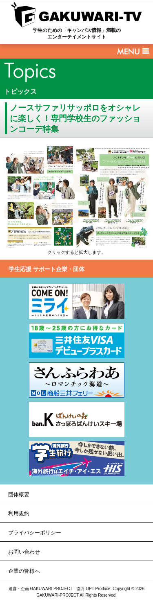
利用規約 (18, 513)
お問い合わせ (24, 552)
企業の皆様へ (24, 571)
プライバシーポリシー (34, 532)
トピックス (20, 91)
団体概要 (18, 494)
